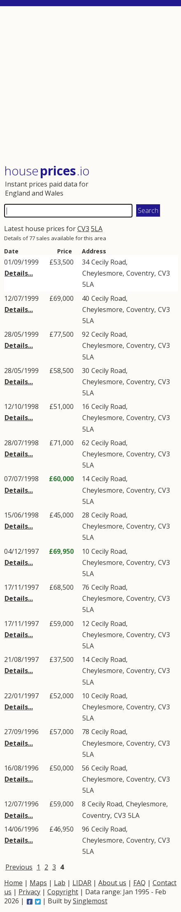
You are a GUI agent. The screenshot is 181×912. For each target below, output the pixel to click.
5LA (96, 228)
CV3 (83, 228)
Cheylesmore (102, 273)
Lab (59, 882)
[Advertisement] (91, 85)
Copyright (62, 891)
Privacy (29, 891)
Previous (18, 867)
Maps (38, 882)
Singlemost (90, 900)
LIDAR (81, 882)
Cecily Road (108, 262)
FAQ (139, 882)
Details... (19, 273)
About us (112, 882)
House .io (47, 170)
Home (13, 882)
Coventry (140, 273)
